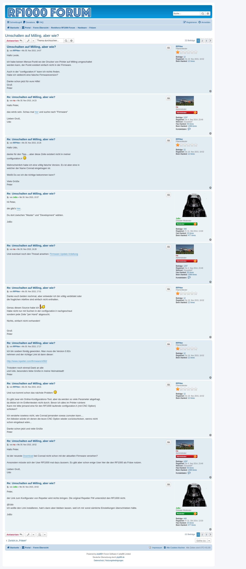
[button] (210, 40)
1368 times (192, 126)
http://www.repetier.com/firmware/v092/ (27, 361)
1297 (186, 117)
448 (185, 229)
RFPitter (179, 46)
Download (28, 455)
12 (185, 57)
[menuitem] (29, 22)
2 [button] (202, 40)
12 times (191, 61)
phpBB (99, 554)
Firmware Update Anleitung (64, 254)
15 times (190, 233)
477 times (192, 235)
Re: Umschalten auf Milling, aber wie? (31, 97)
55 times (190, 124)
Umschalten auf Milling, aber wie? (32, 36)
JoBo (178, 219)
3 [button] (206, 40)
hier (37, 112)
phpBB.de (120, 557)
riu (177, 107)
